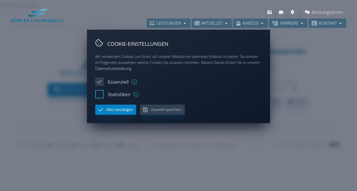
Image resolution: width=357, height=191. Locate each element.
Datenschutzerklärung (113, 68)
